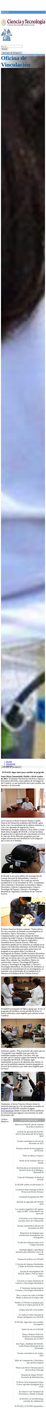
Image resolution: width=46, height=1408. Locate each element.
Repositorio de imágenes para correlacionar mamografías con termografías (31, 1235)
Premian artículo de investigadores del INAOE (29, 1149)
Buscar (4, 49)
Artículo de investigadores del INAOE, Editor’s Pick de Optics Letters (30, 1273)
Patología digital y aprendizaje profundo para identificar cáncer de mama (29, 1252)
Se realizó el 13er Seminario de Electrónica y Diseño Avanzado (31, 1393)
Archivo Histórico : (5, 1120)
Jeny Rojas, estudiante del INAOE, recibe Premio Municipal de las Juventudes (29, 1346)
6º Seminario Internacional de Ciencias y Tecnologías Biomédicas (29, 1289)
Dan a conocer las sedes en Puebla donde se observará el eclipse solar (29, 1296)
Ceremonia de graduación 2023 (31, 1197)
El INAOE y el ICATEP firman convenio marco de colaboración (30, 1220)
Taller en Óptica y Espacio (33, 1156)
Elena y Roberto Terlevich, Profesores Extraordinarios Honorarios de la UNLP (32, 1336)
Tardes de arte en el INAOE (32, 1329)
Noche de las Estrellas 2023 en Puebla (31, 1162)
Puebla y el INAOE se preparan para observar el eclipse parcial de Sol (29, 1304)
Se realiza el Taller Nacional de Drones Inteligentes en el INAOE (30, 1316)
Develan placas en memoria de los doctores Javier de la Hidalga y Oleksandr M (30, 1170)
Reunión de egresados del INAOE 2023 (30, 1203)
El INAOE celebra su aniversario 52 (29, 1185)
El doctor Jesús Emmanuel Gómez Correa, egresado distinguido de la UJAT (29, 1384)
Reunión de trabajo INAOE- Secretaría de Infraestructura (32, 1376)
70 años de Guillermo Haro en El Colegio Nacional (31, 1243)
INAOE (9, 762)
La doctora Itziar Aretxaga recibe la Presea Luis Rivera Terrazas (29, 1191)
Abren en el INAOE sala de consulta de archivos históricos (29, 1125)
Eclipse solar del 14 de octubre (31, 1310)
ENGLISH (5, 12)
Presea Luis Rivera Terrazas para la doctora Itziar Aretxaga (29, 1369)
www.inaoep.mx (7, 1111)
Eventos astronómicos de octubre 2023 (30, 1354)
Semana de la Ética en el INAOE (30, 1259)
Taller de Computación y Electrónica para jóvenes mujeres (29, 1361)
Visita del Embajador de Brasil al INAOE (30, 1178)
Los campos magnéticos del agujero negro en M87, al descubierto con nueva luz (29, 1211)
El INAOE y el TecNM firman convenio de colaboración (31, 1400)
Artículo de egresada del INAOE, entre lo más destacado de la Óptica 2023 (29, 1134)
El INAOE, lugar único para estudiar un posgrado (29, 1323)
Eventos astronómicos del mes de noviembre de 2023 (30, 1227)
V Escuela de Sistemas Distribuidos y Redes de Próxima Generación (29, 1265)
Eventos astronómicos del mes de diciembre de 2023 (30, 1142)
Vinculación (10, 764)
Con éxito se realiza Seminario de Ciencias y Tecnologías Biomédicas (29, 1282)
